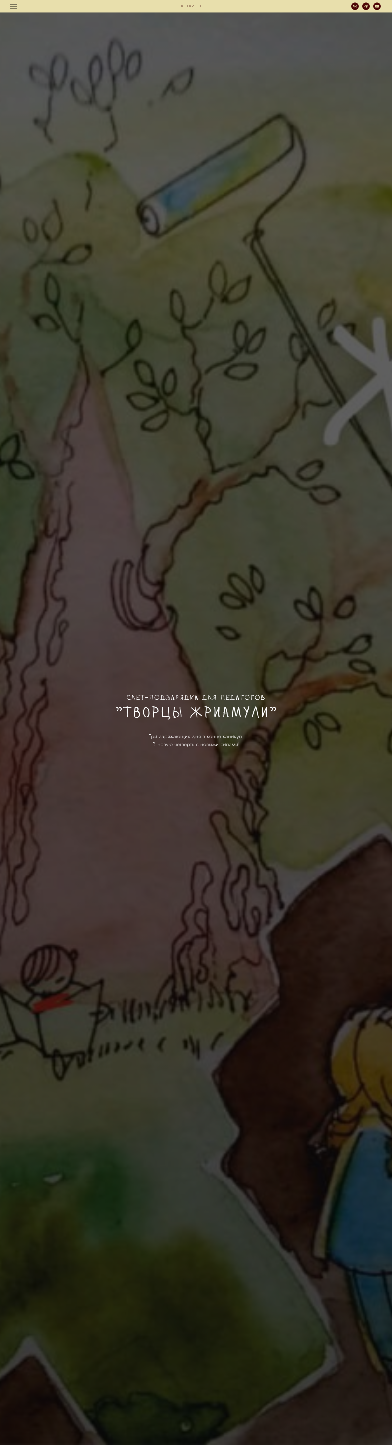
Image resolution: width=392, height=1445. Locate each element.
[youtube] (377, 8)
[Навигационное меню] (13, 6)
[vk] (355, 8)
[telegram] (366, 8)
